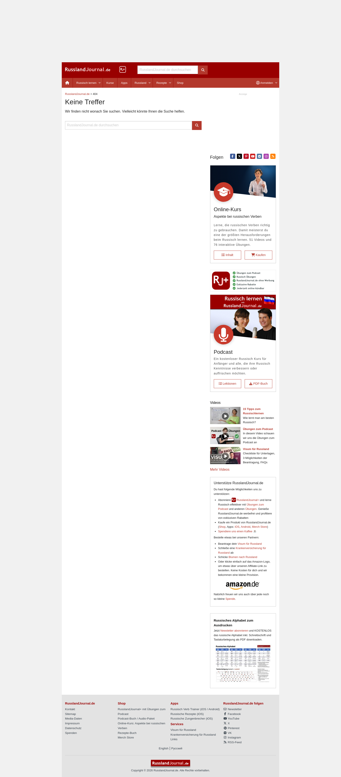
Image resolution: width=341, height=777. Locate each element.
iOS (237, 526)
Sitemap (70, 714)
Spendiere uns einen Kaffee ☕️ (237, 531)
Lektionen (227, 383)
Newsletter (232, 709)
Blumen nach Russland (243, 557)
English (164, 748)
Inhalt (227, 255)
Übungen (251, 509)
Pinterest (231, 728)
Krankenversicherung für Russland (193, 734)
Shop (180, 82)
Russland (140, 82)
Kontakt (70, 709)
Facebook (232, 714)
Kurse (110, 82)
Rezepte (161, 82)
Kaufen (258, 255)
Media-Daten (73, 718)
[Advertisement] (170, 31)
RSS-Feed (232, 742)
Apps (124, 82)
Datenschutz (73, 728)
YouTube (231, 718)
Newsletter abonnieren (234, 630)
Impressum (72, 723)
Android (245, 526)
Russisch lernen (86, 82)
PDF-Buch (258, 383)
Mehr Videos (220, 469)
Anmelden (264, 82)
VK (227, 733)
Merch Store (259, 526)
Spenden (71, 733)
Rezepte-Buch (127, 733)
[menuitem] (67, 83)
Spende (230, 598)
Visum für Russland (250, 543)
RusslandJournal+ (248, 500)
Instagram (232, 737)
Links (173, 739)
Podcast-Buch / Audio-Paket (136, 718)
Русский (176, 748)
